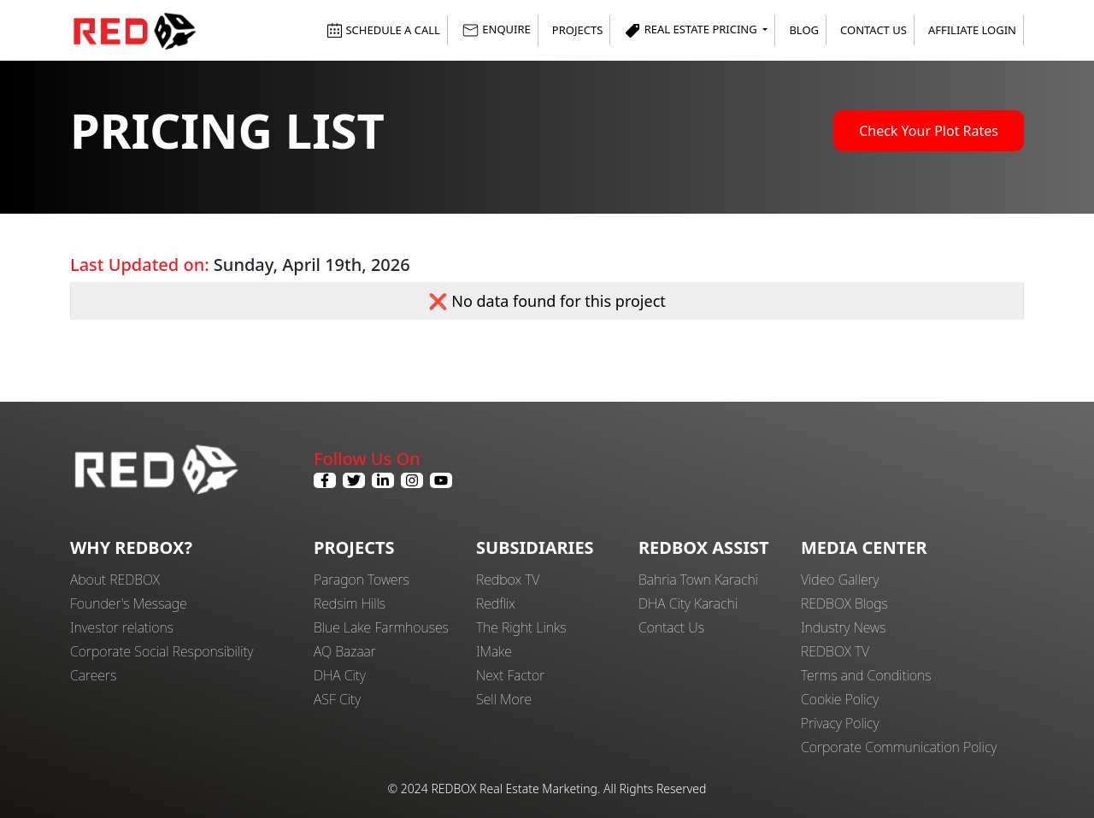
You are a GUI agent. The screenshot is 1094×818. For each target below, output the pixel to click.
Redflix (495, 603)
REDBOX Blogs (844, 603)
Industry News (843, 627)
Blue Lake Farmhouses (381, 627)
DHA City (340, 675)
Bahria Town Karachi (698, 579)
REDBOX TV (835, 651)
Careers (93, 675)
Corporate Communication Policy (899, 747)
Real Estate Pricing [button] (692, 30)
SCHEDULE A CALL (383, 30)
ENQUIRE (496, 30)
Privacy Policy (840, 723)
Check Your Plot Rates (928, 130)
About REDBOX (115, 579)
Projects (577, 30)
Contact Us (873, 30)
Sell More (504, 699)
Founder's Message (128, 603)
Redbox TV (507, 579)
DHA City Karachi (688, 603)
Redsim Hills (349, 603)
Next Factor (510, 675)
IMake (494, 651)
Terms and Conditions (866, 675)
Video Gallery (840, 579)
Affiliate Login (972, 30)
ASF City (337, 699)
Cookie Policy (840, 699)
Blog (804, 30)
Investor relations (122, 627)
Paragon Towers (361, 579)
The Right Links (521, 627)
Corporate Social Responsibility (161, 651)
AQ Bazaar (345, 651)
